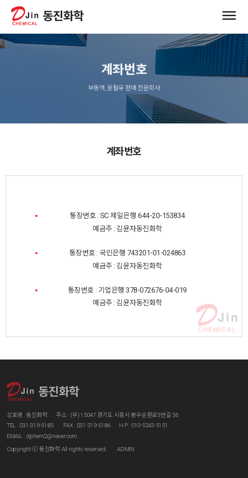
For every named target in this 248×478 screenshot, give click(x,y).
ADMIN (125, 449)
